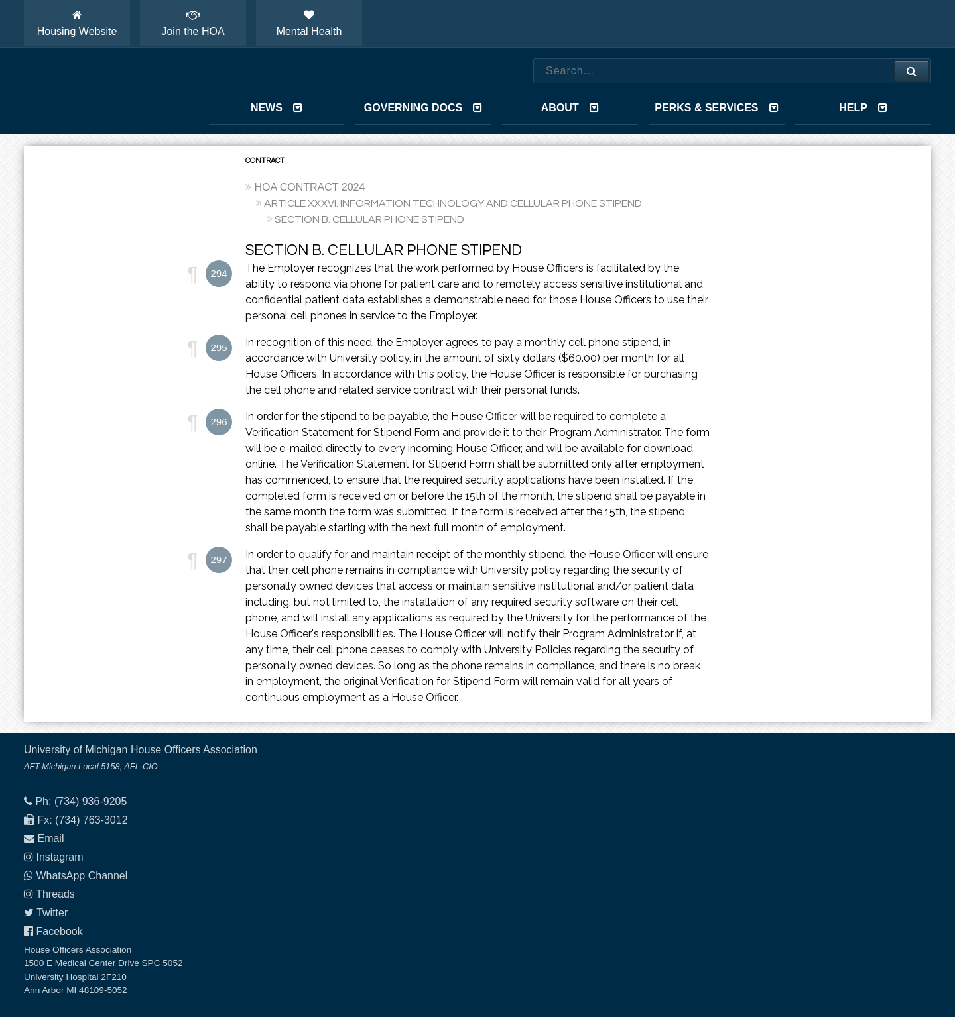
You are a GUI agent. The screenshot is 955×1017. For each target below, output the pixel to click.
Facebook (59, 931)
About (570, 107)
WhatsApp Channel (81, 875)
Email (50, 838)
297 (218, 559)
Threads (55, 894)
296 (218, 421)
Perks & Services (716, 107)
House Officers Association (100, 91)
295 (218, 347)
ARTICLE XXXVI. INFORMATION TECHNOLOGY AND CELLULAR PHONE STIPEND (453, 203)
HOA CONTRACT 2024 (309, 187)
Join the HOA (192, 23)
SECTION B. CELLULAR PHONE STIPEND (369, 219)
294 (218, 273)
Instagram (59, 857)
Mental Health (309, 23)
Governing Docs (423, 107)
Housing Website (77, 23)
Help (863, 107)
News (276, 107)
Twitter (52, 912)
